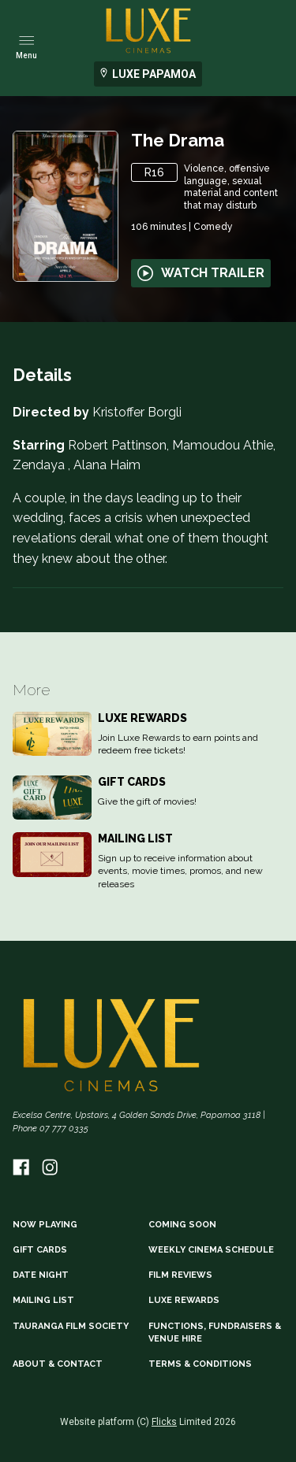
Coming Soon (182, 1225)
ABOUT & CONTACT (58, 1364)
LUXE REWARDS (183, 1300)
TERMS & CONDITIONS (200, 1364)
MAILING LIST (43, 1300)
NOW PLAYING (45, 1225)
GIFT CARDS (40, 1250)
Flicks (164, 1421)
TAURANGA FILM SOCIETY (71, 1326)
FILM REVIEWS (180, 1275)
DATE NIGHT (41, 1275)
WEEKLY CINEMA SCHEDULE (211, 1250)
